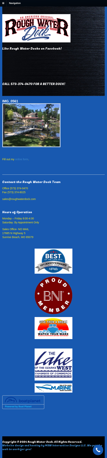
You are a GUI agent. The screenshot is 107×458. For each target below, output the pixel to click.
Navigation (15, 3)
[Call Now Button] (98, 450)
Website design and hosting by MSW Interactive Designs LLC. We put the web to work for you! (52, 447)
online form (21, 159)
